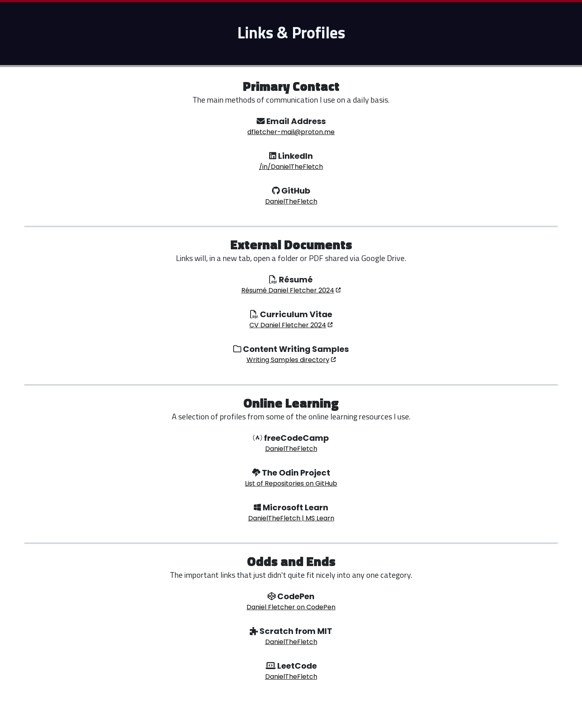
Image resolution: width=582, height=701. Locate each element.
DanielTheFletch (291, 201)
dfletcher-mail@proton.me (291, 132)
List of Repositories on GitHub (291, 483)
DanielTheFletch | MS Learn (291, 518)
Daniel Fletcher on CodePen (291, 607)
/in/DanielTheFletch (291, 166)
